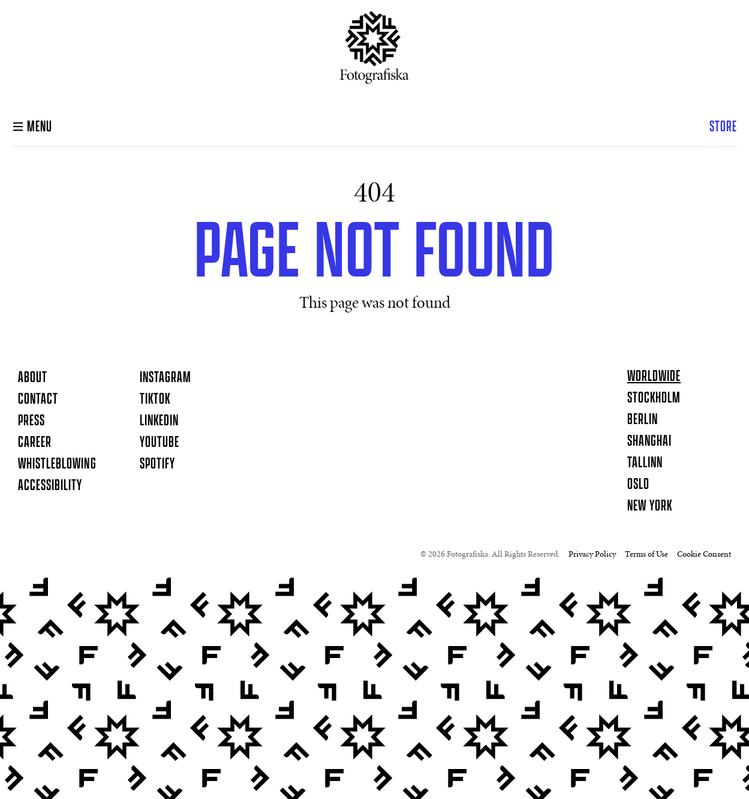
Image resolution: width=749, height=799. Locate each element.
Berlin (642, 420)
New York (649, 506)
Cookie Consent (704, 555)
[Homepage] (374, 52)
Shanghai (649, 441)
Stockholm (654, 398)
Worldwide (654, 377)
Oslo (638, 484)
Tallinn (645, 463)
